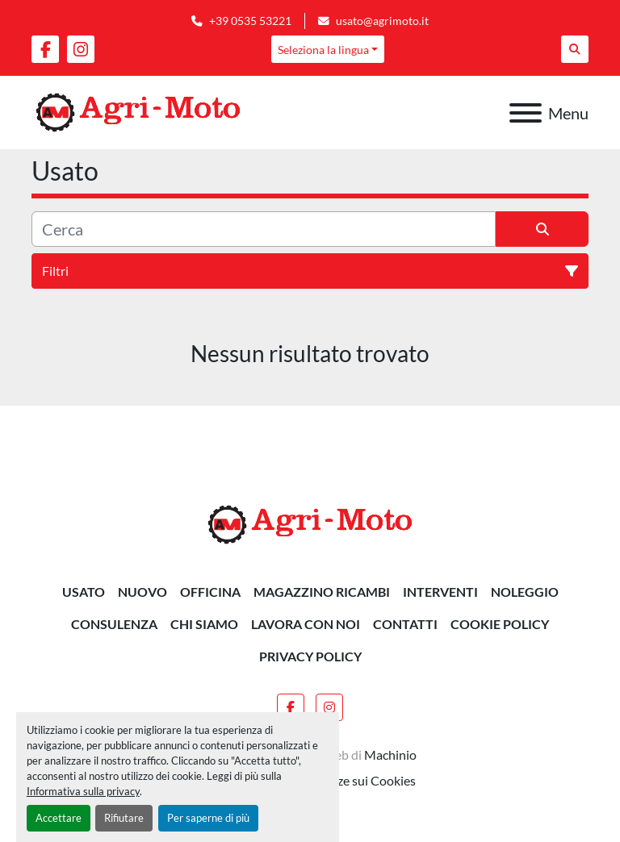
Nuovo (142, 591)
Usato (83, 591)
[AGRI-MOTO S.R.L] (310, 523)
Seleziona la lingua (323, 49)
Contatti (405, 624)
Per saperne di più (208, 817)
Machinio (390, 754)
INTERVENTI (440, 591)
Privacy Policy (310, 656)
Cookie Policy (499, 624)
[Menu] (525, 113)
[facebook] (45, 49)
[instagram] (80, 49)
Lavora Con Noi (305, 624)
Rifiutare (124, 817)
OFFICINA (210, 591)
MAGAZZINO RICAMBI (321, 591)
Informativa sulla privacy (83, 791)
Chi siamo (204, 624)
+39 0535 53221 (250, 21)
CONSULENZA (114, 624)
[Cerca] (263, 229)
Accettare (59, 817)
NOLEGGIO (525, 591)
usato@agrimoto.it (382, 21)
